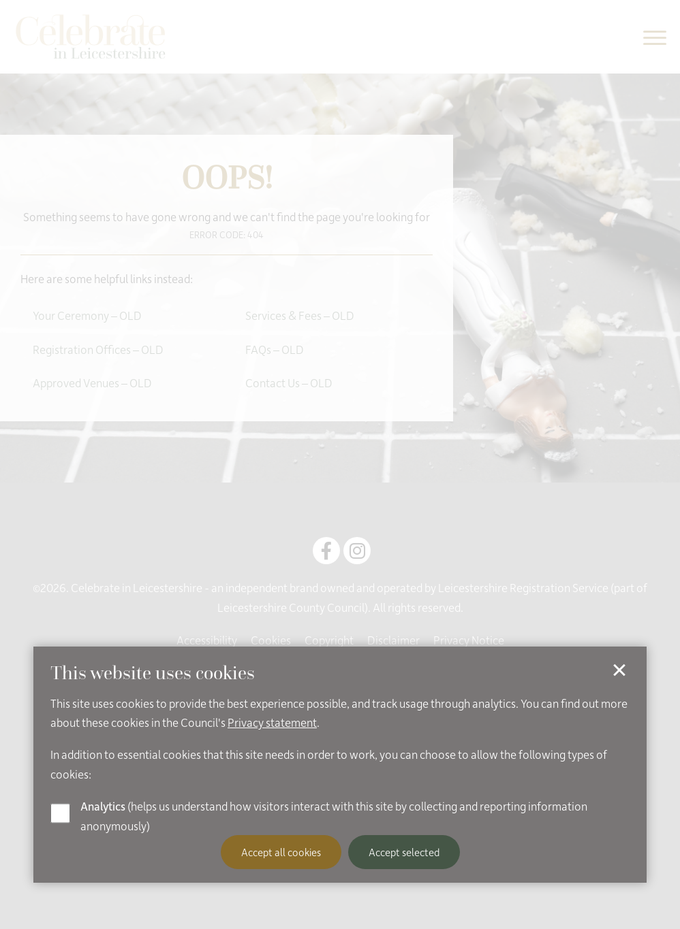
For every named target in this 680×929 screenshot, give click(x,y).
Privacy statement (272, 722)
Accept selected (404, 852)
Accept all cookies (281, 852)
